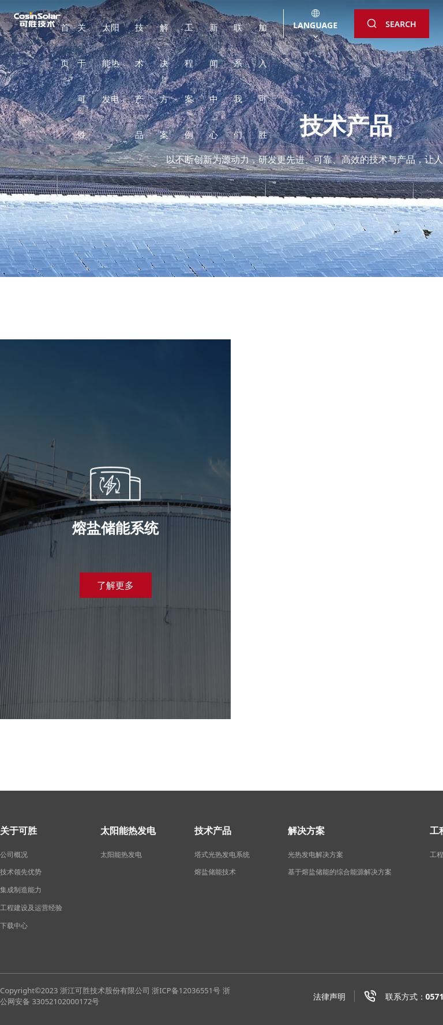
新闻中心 (213, 35)
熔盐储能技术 (215, 872)
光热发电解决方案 (315, 854)
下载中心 (14, 925)
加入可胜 (262, 35)
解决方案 (164, 35)
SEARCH (391, 23)
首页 (65, 35)
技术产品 (139, 35)
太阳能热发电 (110, 35)
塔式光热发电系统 (222, 854)
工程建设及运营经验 (31, 907)
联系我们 (238, 35)
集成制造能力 (21, 890)
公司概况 (14, 854)
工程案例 (189, 35)
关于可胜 (81, 35)
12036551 (196, 990)
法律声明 (329, 996)
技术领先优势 (21, 872)
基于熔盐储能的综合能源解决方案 (340, 872)
